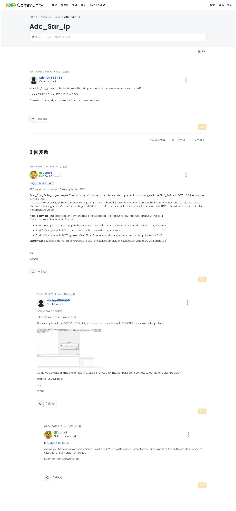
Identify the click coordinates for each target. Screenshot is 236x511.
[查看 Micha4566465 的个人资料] (50, 78)
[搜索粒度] (38, 37)
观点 (74, 5)
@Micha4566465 (43, 183)
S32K (58, 17)
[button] (186, 80)
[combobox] (126, 37)
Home (33, 17)
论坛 (54, 5)
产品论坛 (46, 17)
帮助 (221, 5)
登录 (229, 5)
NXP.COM (96, 5)
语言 (212, 5)
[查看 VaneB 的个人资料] (47, 172)
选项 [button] (200, 51)
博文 (83, 5)
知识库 (64, 5)
